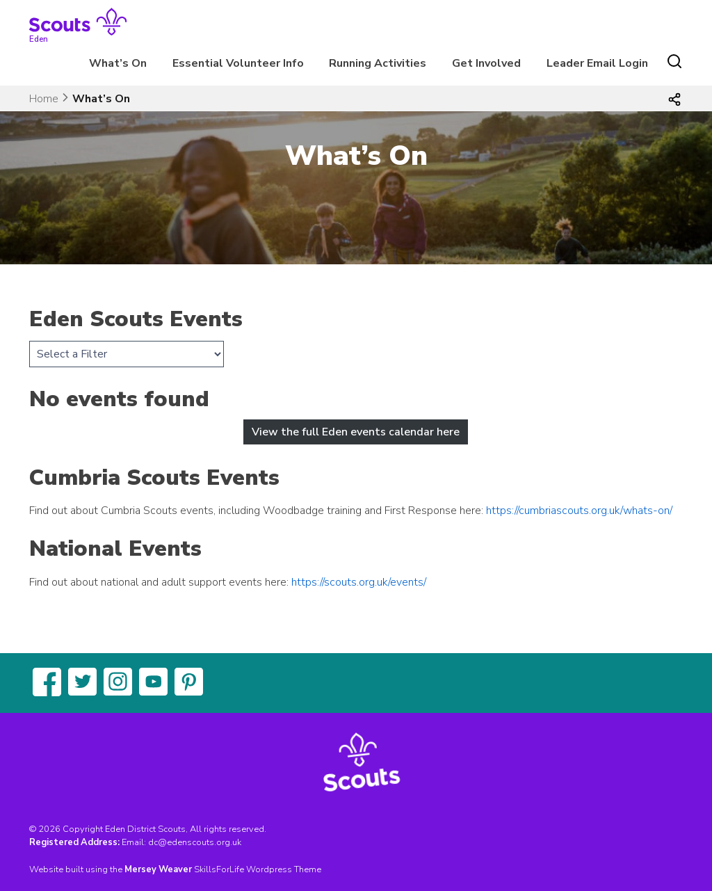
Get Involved (486, 63)
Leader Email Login (597, 63)
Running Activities (377, 63)
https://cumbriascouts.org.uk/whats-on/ (579, 510)
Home (43, 98)
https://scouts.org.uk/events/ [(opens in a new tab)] (358, 582)
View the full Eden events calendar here (356, 432)
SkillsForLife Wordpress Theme (257, 869)
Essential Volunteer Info (238, 63)
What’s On (118, 63)
